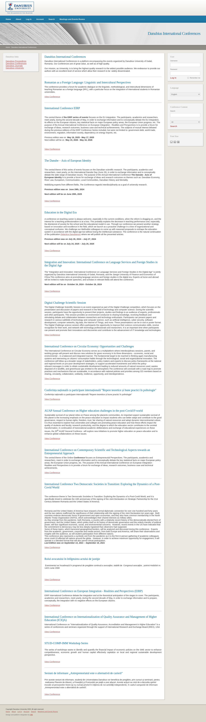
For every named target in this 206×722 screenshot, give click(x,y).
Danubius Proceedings (16, 61)
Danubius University (15, 68)
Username (174, 61)
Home (8, 19)
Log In (28, 19)
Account (40, 19)
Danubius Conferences (16, 63)
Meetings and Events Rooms (72, 19)
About (18, 19)
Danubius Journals (14, 66)
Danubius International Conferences (23, 47)
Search (51, 19)
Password (173, 69)
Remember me (195, 78)
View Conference (52, 97)
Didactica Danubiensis (71, 234)
